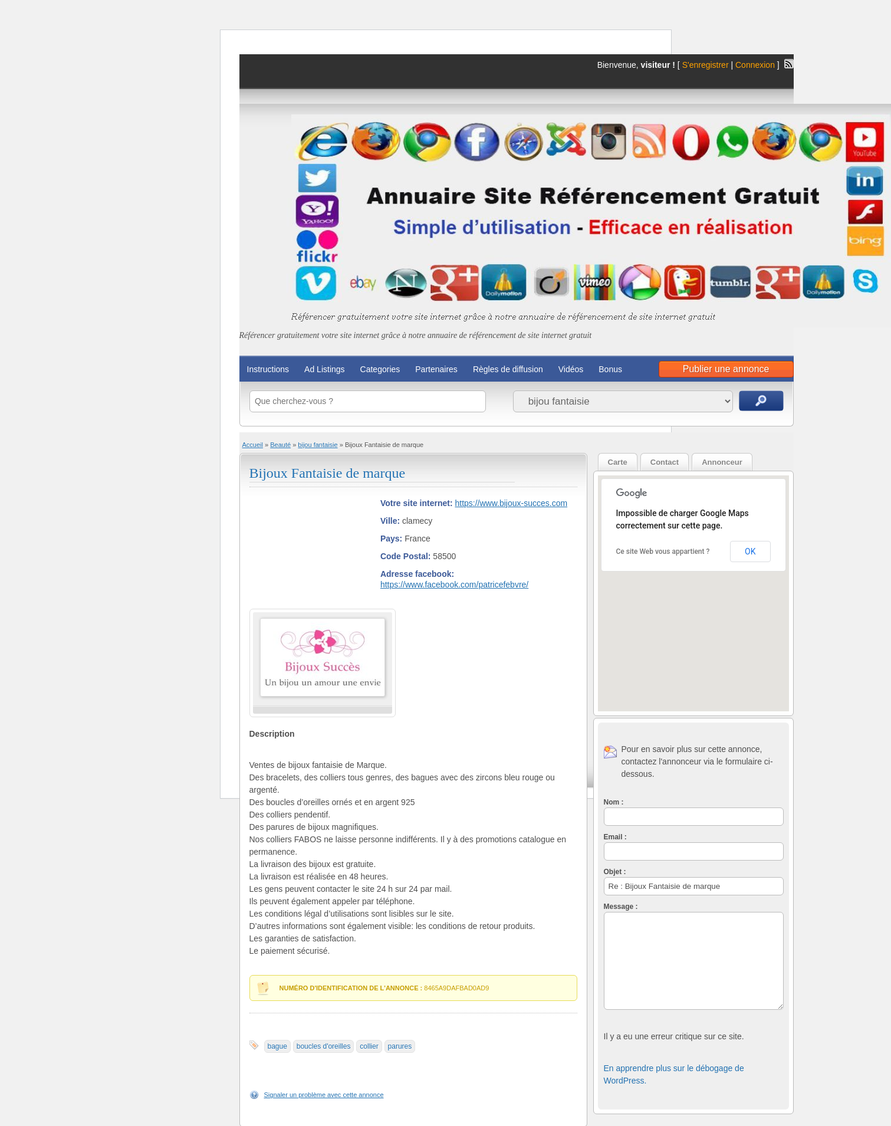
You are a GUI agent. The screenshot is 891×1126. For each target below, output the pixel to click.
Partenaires (436, 369)
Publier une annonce (726, 369)
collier (369, 1046)
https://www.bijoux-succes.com (511, 503)
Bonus (610, 369)
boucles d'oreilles (324, 1046)
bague (277, 1046)
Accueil (252, 444)
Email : (615, 837)
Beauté (280, 444)
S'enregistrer (705, 65)
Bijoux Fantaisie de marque (327, 473)
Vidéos (571, 369)
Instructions (268, 369)
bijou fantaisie (317, 444)
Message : (621, 906)
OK (750, 551)
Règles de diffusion (508, 369)
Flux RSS (789, 63)
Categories (380, 369)
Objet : (615, 872)
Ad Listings (324, 369)
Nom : (614, 802)
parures (400, 1046)
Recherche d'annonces (761, 400)
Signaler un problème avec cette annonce (324, 1094)
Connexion (756, 65)
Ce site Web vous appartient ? (663, 551)
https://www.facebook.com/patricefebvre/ (454, 584)
